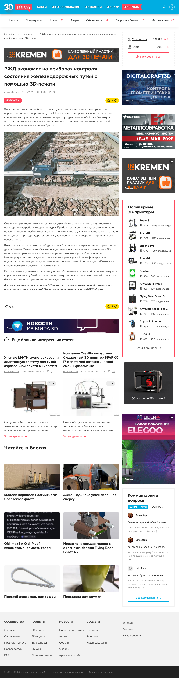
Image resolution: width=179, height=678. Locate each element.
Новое (56, 20)
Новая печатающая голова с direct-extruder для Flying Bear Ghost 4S (88, 548)
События (64, 642)
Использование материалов (67, 671)
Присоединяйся (148, 57)
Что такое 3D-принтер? (151, 398)
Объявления (97, 20)
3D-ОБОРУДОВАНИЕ (66, 7)
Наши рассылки (97, 642)
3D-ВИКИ (113, 7)
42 (113, 371)
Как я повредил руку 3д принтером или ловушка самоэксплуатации (148, 554)
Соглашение (12, 636)
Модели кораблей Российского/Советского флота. (30, 497)
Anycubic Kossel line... (154, 309)
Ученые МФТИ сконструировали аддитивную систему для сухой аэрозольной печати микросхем (31, 362)
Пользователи (13, 649)
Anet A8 (145, 233)
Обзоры (64, 649)
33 (54, 92)
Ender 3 (144, 220)
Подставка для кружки (82, 597)
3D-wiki (36, 649)
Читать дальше (13, 436)
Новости (13, 20)
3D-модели (39, 636)
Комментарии (138, 507)
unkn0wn (141, 568)
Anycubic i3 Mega (151, 283)
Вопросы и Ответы (129, 20)
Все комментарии (147, 597)
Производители (42, 655)
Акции (75, 20)
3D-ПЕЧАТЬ (131, 7)
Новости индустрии (71, 630)
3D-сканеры (39, 642)
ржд (11, 307)
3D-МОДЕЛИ (93, 7)
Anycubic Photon (150, 321)
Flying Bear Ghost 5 (152, 296)
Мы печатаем (163, 20)
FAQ (6, 655)
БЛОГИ (42, 7)
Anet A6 (145, 258)
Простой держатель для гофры (30, 597)
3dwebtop (141, 515)
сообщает (10, 125)
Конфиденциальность (101, 671)
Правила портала (15, 642)
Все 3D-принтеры (147, 348)
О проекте (10, 630)
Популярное (34, 20)
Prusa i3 (145, 334)
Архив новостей (69, 655)
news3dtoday (11, 92)
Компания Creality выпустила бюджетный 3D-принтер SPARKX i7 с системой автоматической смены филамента (90, 359)
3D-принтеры (40, 630)
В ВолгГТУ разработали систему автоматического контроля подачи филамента (147, 584)
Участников (139, 39)
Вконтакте (93, 630)
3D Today (9, 34)
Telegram (92, 636)
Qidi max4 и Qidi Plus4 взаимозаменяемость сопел (27, 546)
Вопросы (157, 507)
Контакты (128, 623)
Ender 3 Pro (147, 245)
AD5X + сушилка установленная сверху (89, 497)
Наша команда (131, 635)
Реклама (11, 57)
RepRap (144, 271)
